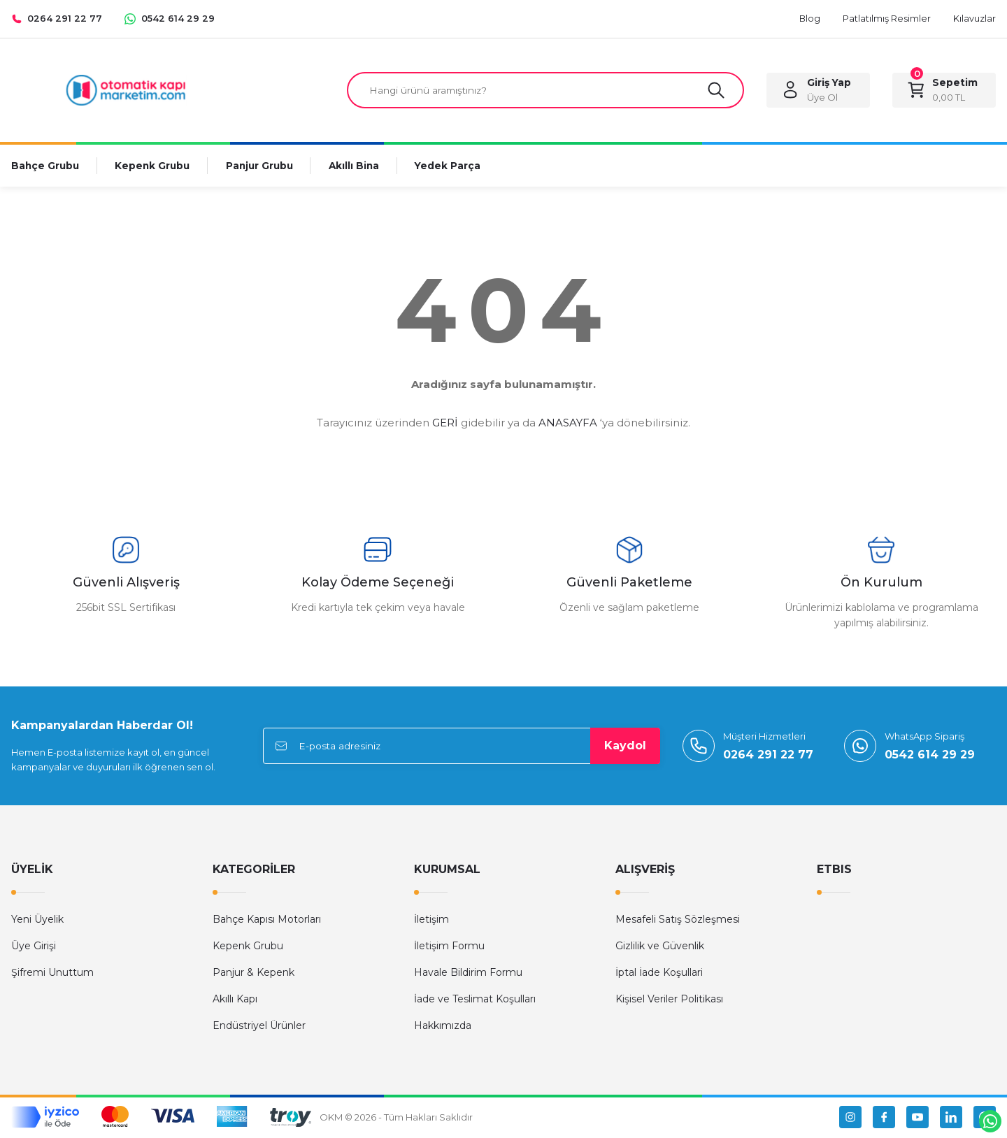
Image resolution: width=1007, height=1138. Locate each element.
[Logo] (126, 90)
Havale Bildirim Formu (468, 973)
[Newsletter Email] (461, 747)
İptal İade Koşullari (659, 973)
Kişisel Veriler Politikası (669, 1000)
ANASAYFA (567, 424)
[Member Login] (818, 91)
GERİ (445, 424)
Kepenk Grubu (248, 947)
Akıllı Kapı (235, 1000)
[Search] (545, 91)
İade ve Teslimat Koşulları (475, 1000)
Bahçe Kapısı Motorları (267, 920)
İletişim (431, 920)
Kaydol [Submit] (625, 747)
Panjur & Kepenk (253, 973)
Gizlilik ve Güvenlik (659, 947)
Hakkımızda (442, 1027)
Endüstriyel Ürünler (259, 1027)
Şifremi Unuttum (52, 973)
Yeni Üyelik (37, 920)
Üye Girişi (33, 947)
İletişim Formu (449, 947)
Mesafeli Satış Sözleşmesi (677, 920)
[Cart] (944, 91)
